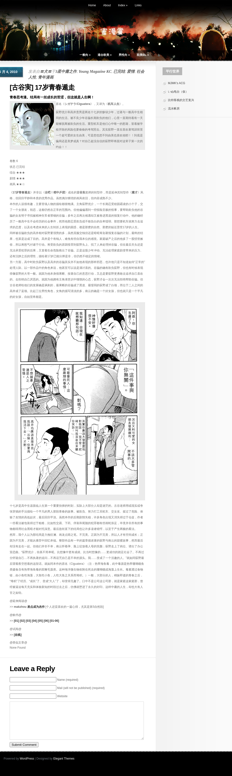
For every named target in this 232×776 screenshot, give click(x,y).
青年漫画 (45, 77)
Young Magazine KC (95, 71)
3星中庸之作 (66, 71)
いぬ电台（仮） (178, 91)
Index (122, 5)
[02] (22, 620)
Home (92, 5)
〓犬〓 (45, 71)
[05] (40, 620)
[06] (46, 620)
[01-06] (54, 620)
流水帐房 (174, 108)
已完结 (119, 71)
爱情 (131, 71)
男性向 (124, 55)
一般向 (85, 55)
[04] (34, 620)
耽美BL (143, 55)
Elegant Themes (63, 766)
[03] (28, 620)
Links (138, 5)
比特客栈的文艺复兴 (181, 100)
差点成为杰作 (36, 606)
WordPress (27, 766)
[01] (16, 620)
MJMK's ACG (176, 83)
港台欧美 (105, 55)
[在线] (18, 635)
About (107, 5)
